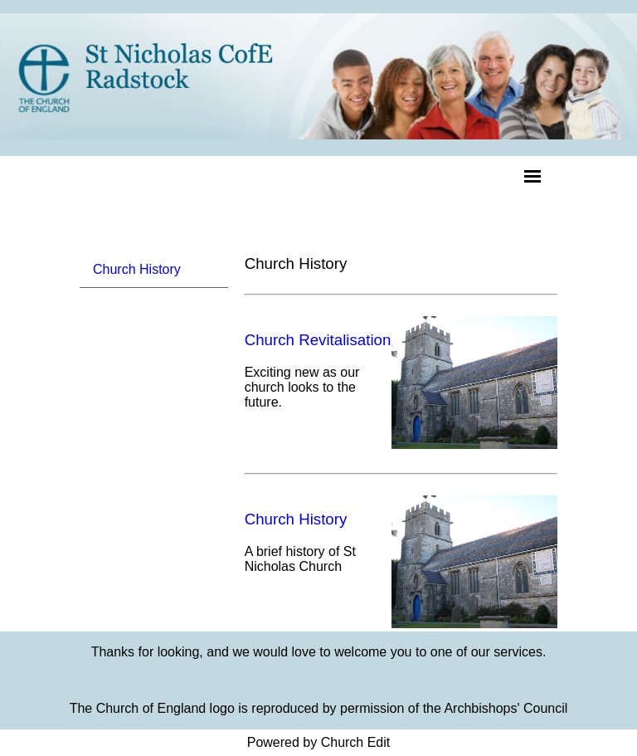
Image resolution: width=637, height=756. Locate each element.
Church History (137, 269)
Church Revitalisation (318, 340)
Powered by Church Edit (319, 742)
